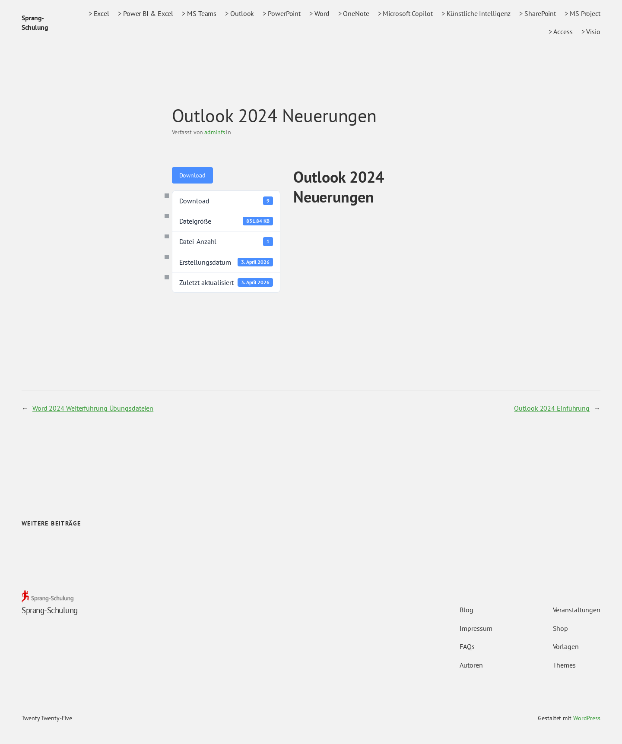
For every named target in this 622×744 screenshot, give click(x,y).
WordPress (586, 718)
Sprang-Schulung (50, 610)
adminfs (214, 132)
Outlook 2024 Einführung (552, 408)
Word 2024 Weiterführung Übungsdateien (92, 408)
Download (192, 175)
